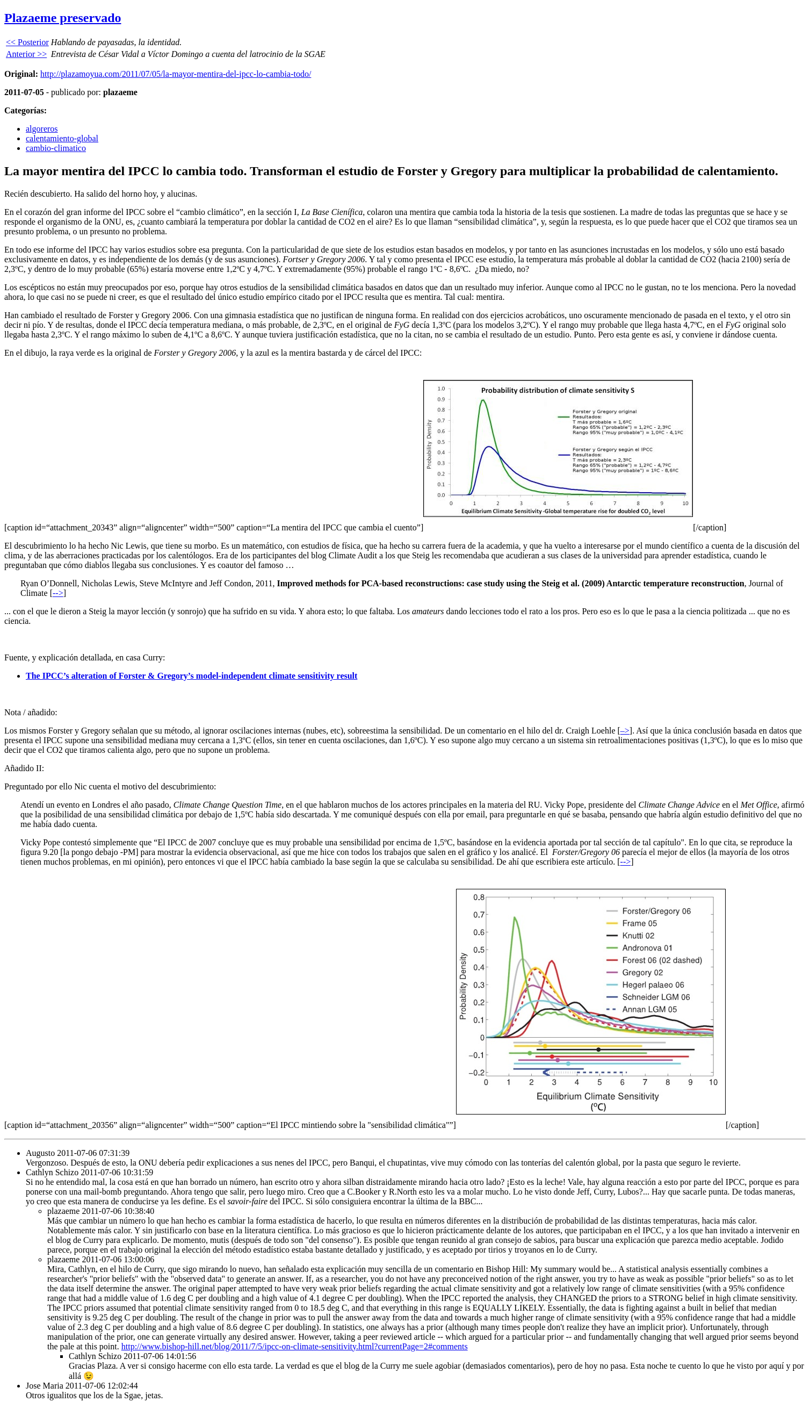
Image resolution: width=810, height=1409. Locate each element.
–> (625, 730)
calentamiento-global (62, 138)
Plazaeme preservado (62, 18)
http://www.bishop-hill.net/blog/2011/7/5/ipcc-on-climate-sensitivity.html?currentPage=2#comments (294, 1346)
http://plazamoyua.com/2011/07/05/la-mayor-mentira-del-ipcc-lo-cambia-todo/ (175, 73)
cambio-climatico (56, 148)
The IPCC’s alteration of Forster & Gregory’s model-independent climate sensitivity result (191, 675)
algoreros (42, 128)
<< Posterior (27, 42)
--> (58, 593)
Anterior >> (26, 54)
